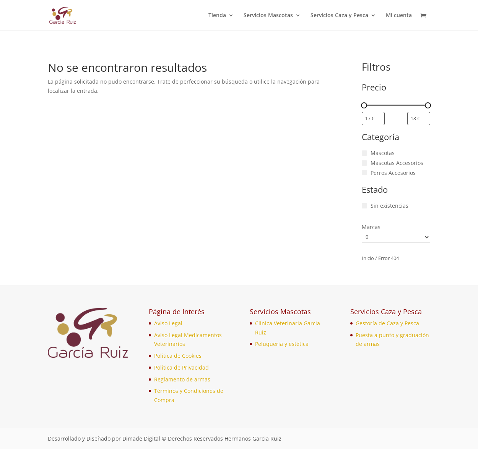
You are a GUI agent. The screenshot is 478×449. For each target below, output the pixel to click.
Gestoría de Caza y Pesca (387, 323)
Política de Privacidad (181, 367)
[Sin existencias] (364, 205)
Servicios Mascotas (268, 16)
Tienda (217, 16)
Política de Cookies (178, 355)
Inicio (368, 258)
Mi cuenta (399, 16)
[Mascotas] (364, 153)
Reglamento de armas (182, 379)
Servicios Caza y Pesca (339, 16)
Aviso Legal (168, 323)
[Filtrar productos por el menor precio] (373, 118)
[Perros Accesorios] (364, 172)
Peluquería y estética (282, 343)
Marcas (371, 227)
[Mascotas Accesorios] (364, 163)
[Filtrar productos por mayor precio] (418, 118)
